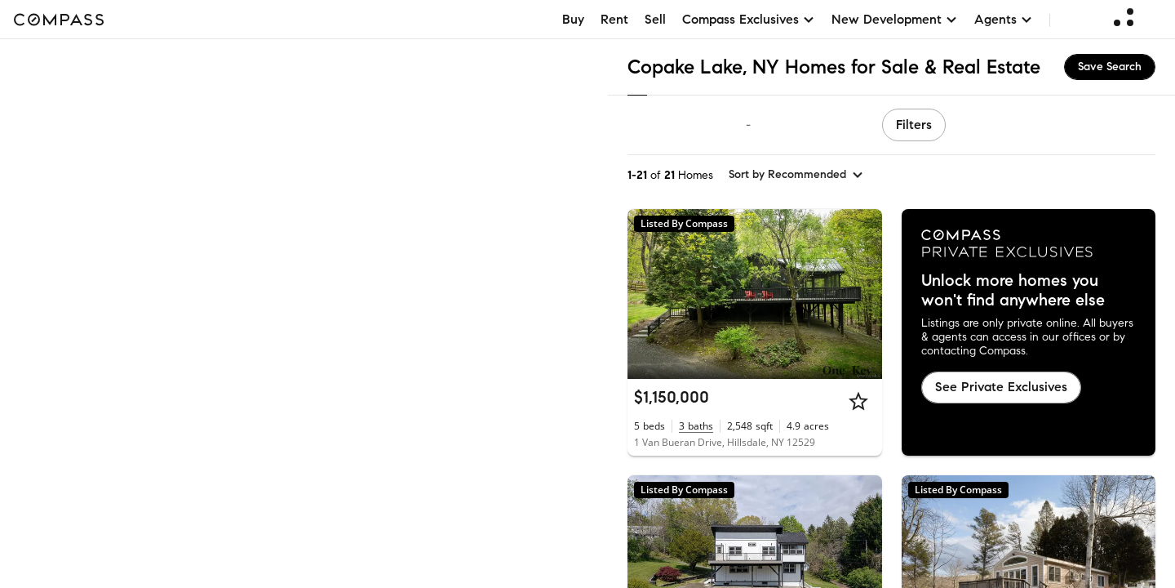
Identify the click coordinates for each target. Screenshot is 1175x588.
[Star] (858, 400)
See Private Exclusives (1001, 386)
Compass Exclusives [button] (748, 19)
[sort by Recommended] (796, 175)
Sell (655, 19)
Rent (614, 19)
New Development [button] (894, 19)
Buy (573, 19)
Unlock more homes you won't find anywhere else (1013, 290)
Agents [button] (1003, 19)
